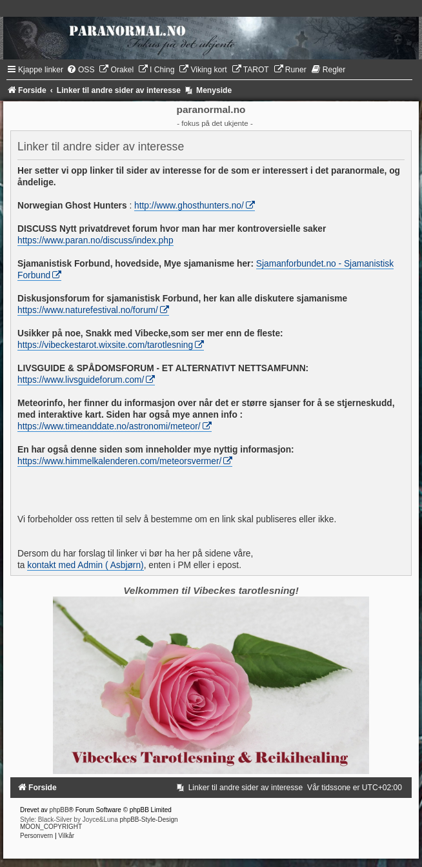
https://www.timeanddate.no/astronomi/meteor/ (109, 426)
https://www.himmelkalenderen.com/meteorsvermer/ (119, 461)
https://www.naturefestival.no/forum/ (87, 310)
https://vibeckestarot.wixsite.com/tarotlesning (105, 345)
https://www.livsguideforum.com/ (80, 380)
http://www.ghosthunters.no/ (189, 205)
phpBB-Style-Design (149, 819)
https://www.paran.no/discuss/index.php (95, 240)
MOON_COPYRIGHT (51, 826)
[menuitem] (80, 69)
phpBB (59, 809)
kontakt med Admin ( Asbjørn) (85, 565)
